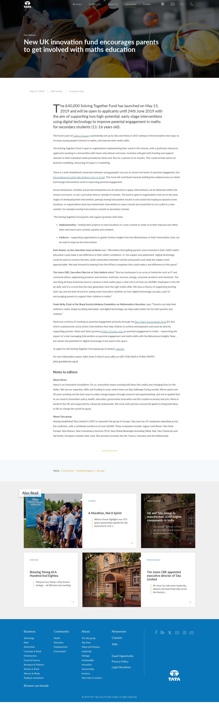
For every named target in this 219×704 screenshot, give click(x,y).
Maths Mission (81, 137)
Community (95, 4)
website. (120, 350)
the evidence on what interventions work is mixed (79, 179)
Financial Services (32, 662)
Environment (60, 653)
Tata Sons (86, 644)
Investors (86, 675)
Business (77, 4)
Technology (29, 640)
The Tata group (89, 640)
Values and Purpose (91, 649)
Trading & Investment (33, 680)
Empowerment (61, 649)
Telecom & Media (32, 675)
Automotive (29, 649)
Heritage (85, 657)
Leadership (86, 653)
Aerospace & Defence (34, 666)
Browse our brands (36, 687)
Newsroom (130, 4)
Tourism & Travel (31, 671)
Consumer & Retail (32, 653)
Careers (147, 4)
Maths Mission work (112, 333)
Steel (26, 644)
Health (57, 640)
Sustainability (88, 662)
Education (58, 644)
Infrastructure (30, 657)
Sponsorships (88, 671)
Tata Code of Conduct (92, 680)
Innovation (87, 666)
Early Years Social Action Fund (150, 323)
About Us (113, 4)
